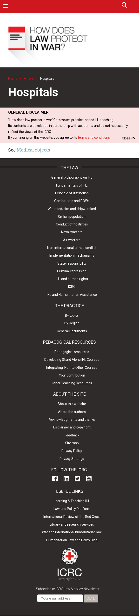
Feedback (72, 435)
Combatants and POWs (72, 201)
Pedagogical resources (71, 352)
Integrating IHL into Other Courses (71, 368)
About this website (72, 404)
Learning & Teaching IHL (72, 501)
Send (91, 598)
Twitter (77, 478)
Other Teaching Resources (72, 383)
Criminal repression (71, 271)
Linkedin (66, 478)
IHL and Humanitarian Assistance (72, 295)
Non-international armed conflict (71, 248)
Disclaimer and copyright (72, 427)
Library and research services (72, 524)
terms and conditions (94, 137)
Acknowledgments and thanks (72, 419)
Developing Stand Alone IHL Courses (71, 360)
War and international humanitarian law (72, 532)
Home (12, 78)
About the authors (72, 412)
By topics (72, 315)
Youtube (89, 478)
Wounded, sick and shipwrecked (72, 209)
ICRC (71, 287)
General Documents (72, 331)
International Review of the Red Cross (71, 517)
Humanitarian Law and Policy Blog (72, 540)
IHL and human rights (72, 279)
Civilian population (72, 216)
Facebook (55, 478)
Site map (72, 443)
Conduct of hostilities (72, 224)
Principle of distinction (72, 193)
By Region (71, 323)
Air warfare (71, 240)
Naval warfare (72, 232)
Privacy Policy (71, 451)
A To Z (29, 78)
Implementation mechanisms (71, 255)
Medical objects (33, 150)
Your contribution (72, 375)
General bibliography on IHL (71, 177)
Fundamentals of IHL (71, 185)
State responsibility (71, 263)
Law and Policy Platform (71, 509)
